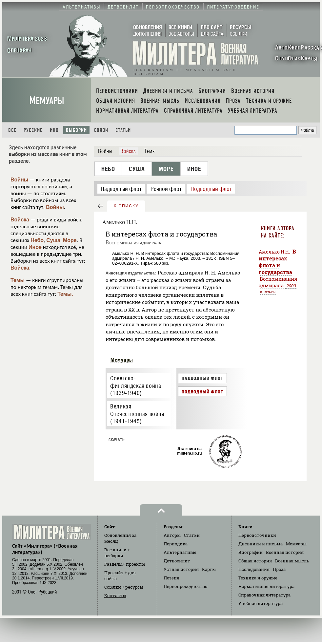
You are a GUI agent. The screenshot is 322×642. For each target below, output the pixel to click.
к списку (126, 206)
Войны (19, 179)
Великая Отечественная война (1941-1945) (137, 414)
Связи (101, 130)
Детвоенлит (177, 561)
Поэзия (171, 578)
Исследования (254, 569)
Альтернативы (180, 552)
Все (12, 130)
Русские (33, 130)
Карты (209, 569)
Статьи (123, 130)
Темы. (65, 294)
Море (70, 240)
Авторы (172, 535)
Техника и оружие (257, 578)
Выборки (76, 130)
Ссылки (123, 587)
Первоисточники (257, 535)
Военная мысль (292, 561)
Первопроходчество (185, 586)
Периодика (176, 544)
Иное (35, 247)
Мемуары (46, 101)
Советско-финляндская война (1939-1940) (135, 385)
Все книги (117, 552)
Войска (19, 219)
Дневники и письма (260, 544)
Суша (53, 240)
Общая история (255, 561)
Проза (279, 569)
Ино (54, 130)
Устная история (181, 569)
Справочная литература (264, 595)
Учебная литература (260, 603)
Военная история (285, 552)
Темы (17, 280)
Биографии (250, 552)
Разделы (124, 564)
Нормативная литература (266, 586)
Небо (37, 240)
